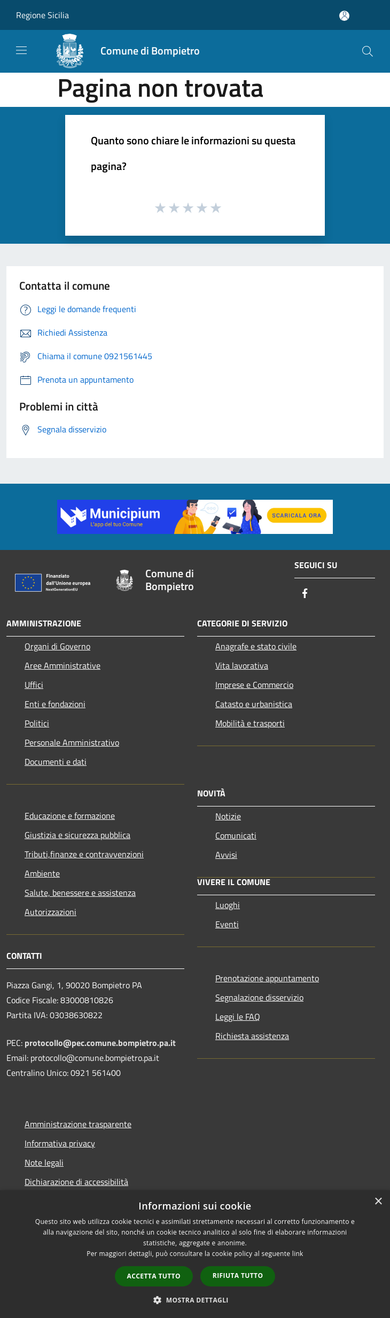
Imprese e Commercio (254, 684)
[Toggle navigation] (21, 50)
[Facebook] (305, 594)
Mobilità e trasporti (250, 723)
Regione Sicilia (42, 15)
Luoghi (227, 904)
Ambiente (42, 873)
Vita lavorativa (241, 665)
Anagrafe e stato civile (256, 646)
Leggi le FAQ (237, 1016)
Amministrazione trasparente (78, 1124)
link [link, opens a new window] (297, 1253)
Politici (37, 723)
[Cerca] (367, 51)
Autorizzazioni (50, 911)
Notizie (228, 816)
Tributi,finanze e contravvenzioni (84, 854)
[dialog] (195, 1254)
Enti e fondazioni (55, 703)
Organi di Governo (57, 646)
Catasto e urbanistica (253, 703)
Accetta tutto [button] (154, 1276)
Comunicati (235, 835)
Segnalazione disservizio (259, 997)
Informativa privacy (60, 1143)
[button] (195, 1299)
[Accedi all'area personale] (344, 15)
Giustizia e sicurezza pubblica (77, 834)
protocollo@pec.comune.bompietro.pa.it (100, 1042)
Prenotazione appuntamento (267, 978)
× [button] (378, 1202)
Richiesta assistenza (252, 1035)
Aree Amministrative (62, 665)
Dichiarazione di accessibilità (76, 1181)
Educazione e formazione (70, 815)
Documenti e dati (56, 761)
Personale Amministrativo (72, 742)
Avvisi (226, 854)
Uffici (34, 684)
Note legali (44, 1162)
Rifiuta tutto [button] (238, 1275)
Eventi (227, 924)
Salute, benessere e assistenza (80, 892)
